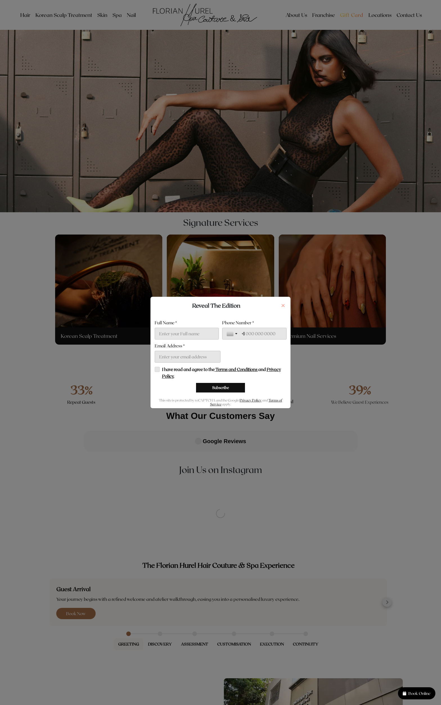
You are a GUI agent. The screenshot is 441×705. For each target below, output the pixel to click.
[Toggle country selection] (232, 362)
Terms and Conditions (236, 397)
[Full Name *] (187, 362)
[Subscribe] (220, 416)
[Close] (283, 277)
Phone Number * (238, 351)
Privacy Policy (251, 428)
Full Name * (166, 351)
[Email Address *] (187, 385)
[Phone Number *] (262, 362)
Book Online (417, 693)
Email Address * (170, 374)
